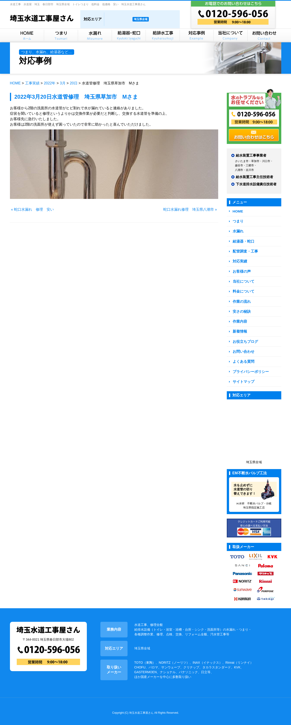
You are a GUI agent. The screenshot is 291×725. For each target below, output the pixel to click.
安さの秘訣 (241, 309)
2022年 (50, 83)
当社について (243, 280)
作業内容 (239, 319)
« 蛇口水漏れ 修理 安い (32, 209)
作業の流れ (241, 299)
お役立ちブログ (244, 339)
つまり (238, 221)
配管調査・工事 (244, 250)
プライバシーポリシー (250, 368)
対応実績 (239, 260)
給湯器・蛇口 (243, 240)
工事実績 (32, 83)
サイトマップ (243, 378)
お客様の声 (241, 270)
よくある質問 (243, 358)
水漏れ (238, 231)
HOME (15, 83)
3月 (63, 83)
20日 (74, 83)
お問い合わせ (243, 349)
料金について (243, 290)
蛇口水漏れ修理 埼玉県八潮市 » (190, 209)
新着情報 (239, 329)
